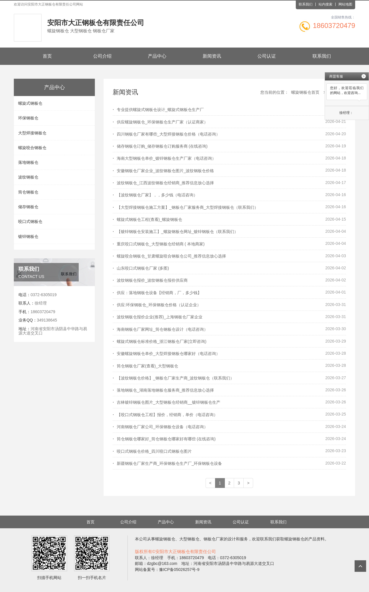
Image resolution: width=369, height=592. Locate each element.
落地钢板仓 (28, 162)
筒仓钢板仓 (28, 192)
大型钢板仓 (189, 539)
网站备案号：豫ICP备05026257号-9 (167, 569)
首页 (47, 56)
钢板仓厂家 (214, 539)
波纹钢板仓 (28, 177)
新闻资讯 (212, 56)
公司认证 (266, 56)
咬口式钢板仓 (30, 221)
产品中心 (157, 56)
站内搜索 (325, 4)
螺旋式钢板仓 (30, 103)
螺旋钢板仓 (165, 539)
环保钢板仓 (28, 118)
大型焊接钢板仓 (32, 133)
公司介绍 (102, 56)
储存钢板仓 (28, 206)
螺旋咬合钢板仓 (32, 147)
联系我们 (305, 4)
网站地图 (345, 4)
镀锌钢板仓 (28, 236)
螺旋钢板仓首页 (305, 92)
